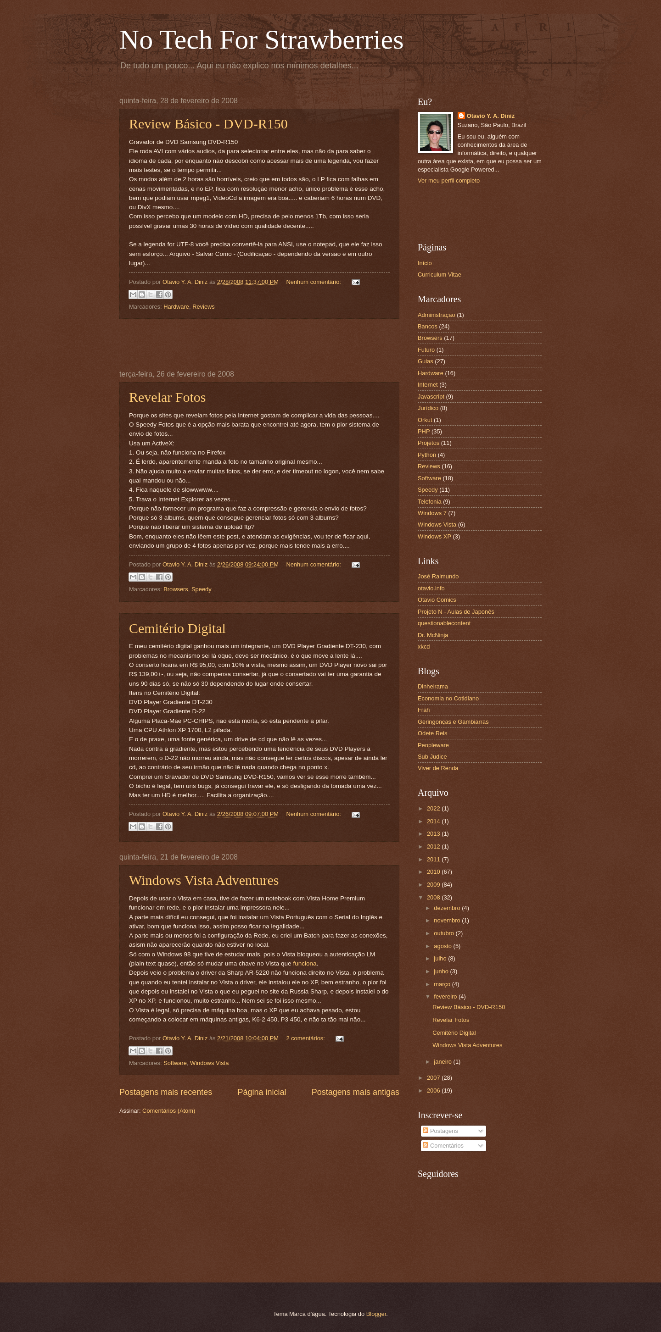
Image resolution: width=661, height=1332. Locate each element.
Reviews (203, 306)
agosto (443, 946)
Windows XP (434, 536)
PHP (424, 431)
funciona (304, 963)
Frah (424, 709)
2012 (434, 846)
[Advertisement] (259, 344)
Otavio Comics (437, 599)
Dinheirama (433, 686)
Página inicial (261, 1092)
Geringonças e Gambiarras (453, 721)
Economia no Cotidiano (448, 698)
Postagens (440, 1130)
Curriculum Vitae (439, 274)
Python (427, 454)
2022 (434, 808)
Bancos (427, 326)
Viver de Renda (438, 768)
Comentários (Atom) (168, 1110)
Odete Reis (432, 733)
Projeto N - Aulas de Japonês (456, 611)
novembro (448, 920)
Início (425, 263)
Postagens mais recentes (165, 1092)
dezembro (448, 908)
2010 (434, 871)
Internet (428, 384)
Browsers (175, 589)
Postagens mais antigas (355, 1092)
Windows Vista (209, 1063)
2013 (434, 833)
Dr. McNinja (433, 635)
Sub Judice (432, 756)
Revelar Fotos (167, 397)
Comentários (443, 1145)
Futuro (426, 349)
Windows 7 (432, 513)
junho (442, 971)
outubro (444, 933)
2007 (434, 1077)
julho (441, 958)
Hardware (176, 306)
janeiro (443, 1061)
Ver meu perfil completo (449, 180)
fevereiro (446, 996)
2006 (434, 1090)
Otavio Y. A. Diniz (491, 115)
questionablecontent (444, 623)
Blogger (376, 1313)
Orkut (425, 419)
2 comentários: (306, 1038)
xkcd (424, 646)
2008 (434, 897)
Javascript (431, 396)
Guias (425, 361)
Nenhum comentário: (314, 281)
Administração (436, 314)
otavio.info (431, 588)
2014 (434, 821)
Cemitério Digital (177, 628)
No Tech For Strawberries (261, 39)
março (443, 984)
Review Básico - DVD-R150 (208, 123)
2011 (434, 859)
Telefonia (430, 501)
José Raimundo (438, 576)
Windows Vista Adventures (204, 880)
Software (175, 1063)
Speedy (201, 589)
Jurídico (428, 408)
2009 (434, 884)
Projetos (428, 442)
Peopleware (433, 745)
